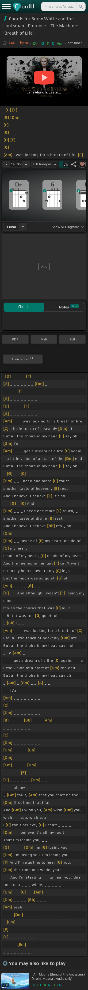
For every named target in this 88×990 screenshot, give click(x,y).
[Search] (80, 6)
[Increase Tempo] (26, 164)
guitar (11, 227)
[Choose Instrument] (22, 226)
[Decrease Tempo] (6, 164)
